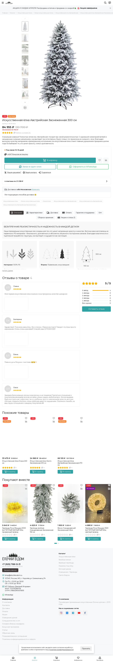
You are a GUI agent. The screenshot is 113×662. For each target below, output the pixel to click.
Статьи (5, 630)
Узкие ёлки (47, 201)
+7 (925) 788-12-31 (11, 564)
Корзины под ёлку (66, 566)
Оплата (67, 213)
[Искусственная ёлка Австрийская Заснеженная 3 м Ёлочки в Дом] (60, 65)
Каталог (12, 13)
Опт (100, 213)
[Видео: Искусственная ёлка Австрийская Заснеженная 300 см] (25, 107)
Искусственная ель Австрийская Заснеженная (19, 205)
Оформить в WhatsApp (83, 166)
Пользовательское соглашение (14, 636)
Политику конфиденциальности (61, 650)
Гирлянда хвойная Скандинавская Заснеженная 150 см (41, 530)
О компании (7, 602)
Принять (86, 649)
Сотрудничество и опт (11, 621)
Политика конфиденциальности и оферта (18, 639)
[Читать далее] (7, 271)
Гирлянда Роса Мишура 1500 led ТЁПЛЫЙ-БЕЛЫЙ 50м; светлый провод (96, 530)
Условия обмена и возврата (13, 624)
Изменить (36, 189)
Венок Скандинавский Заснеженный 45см (67, 529)
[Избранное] (99, 160)
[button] (25, 18)
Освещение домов (9, 618)
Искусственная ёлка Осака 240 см (14, 462)
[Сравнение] (106, 160)
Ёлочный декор (65, 569)
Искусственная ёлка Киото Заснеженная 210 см (40, 462)
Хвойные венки (65, 560)
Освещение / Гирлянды (68, 572)
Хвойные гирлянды (66, 563)
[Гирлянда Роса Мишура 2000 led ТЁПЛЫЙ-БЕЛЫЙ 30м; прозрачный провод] (15, 503)
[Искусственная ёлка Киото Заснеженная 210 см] (42, 436)
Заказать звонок (10, 570)
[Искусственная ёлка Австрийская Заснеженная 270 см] (70, 436)
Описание (16, 213)
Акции (4, 615)
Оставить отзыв (96, 309)
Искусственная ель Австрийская (67, 13)
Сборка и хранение (45, 218)
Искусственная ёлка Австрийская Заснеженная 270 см (70, 463)
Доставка (52, 213)
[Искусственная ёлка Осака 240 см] (15, 436)
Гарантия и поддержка (85, 213)
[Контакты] (109, 3)
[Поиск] (105, 3)
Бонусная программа (10, 627)
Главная (5, 13)
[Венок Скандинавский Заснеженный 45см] (70, 503)
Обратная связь (8, 633)
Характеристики (34, 213)
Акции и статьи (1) (66, 218)
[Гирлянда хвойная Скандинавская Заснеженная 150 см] (42, 503)
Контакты (6, 605)
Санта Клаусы (64, 575)
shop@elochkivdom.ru (13, 575)
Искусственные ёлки (25, 13)
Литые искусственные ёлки (43, 13)
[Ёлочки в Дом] (9, 2)
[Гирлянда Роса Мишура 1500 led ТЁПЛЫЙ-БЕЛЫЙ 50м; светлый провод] (98, 503)
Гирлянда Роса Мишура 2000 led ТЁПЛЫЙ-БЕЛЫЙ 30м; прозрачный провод (14, 530)
